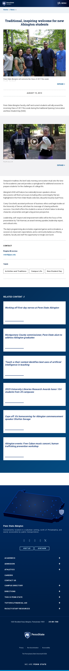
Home (5, 10)
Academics (10, 558)
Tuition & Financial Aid (16, 603)
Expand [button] (60, 84)
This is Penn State (14, 597)
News (12, 10)
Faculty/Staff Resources (17, 609)
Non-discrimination (33, 648)
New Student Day (54, 271)
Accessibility (46, 648)
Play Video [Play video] (34, 141)
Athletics (10, 570)
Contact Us (10, 580)
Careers (9, 575)
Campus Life (36, 271)
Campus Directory (14, 586)
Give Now (42, 548)
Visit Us (26, 548)
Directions (10, 591)
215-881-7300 (53, 622)
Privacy (21, 648)
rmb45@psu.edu (9, 255)
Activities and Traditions (15, 271)
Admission (10, 564)
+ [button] (59, 558)
